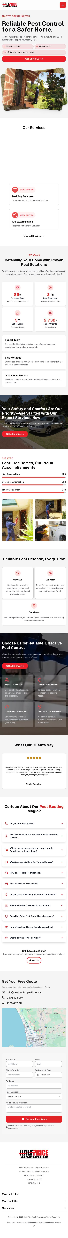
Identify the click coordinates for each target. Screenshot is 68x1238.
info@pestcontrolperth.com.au (34, 1167)
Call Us (34, 960)
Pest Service (12, 1092)
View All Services (34, 236)
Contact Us (34, 1201)
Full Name (10, 1059)
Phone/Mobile (12, 1070)
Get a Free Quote (34, 58)
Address (10, 1081)
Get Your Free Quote (34, 1119)
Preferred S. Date (43, 1070)
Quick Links (34, 1194)
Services (34, 1208)
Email (37, 1059)
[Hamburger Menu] (63, 5)
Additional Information (16, 1103)
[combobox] (34, 1096)
